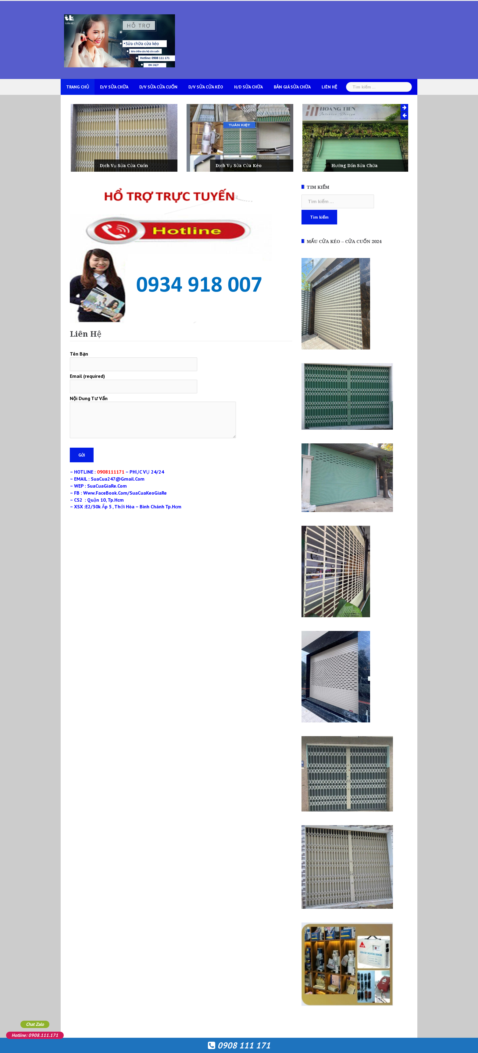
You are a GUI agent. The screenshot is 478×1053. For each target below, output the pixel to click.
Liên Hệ (329, 87)
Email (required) (133, 381)
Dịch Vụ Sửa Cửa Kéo (255, 165)
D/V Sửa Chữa (114, 87)
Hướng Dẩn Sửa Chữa (371, 165)
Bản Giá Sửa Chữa (292, 87)
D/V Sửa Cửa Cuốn (158, 87)
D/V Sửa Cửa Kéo (205, 87)
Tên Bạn (133, 359)
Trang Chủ (77, 87)
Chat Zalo (35, 1024)
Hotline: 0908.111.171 (35, 1035)
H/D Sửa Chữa (248, 87)
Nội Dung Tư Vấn (153, 417)
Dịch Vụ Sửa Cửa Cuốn (140, 165)
